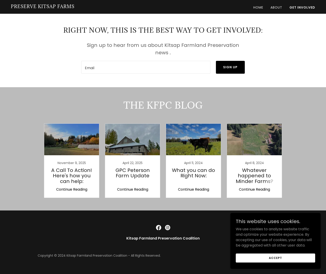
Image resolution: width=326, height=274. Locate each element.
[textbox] (145, 67)
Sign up (230, 67)
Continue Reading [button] (71, 189)
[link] (42, 6)
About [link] (276, 7)
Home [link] (258, 7)
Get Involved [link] (302, 7)
